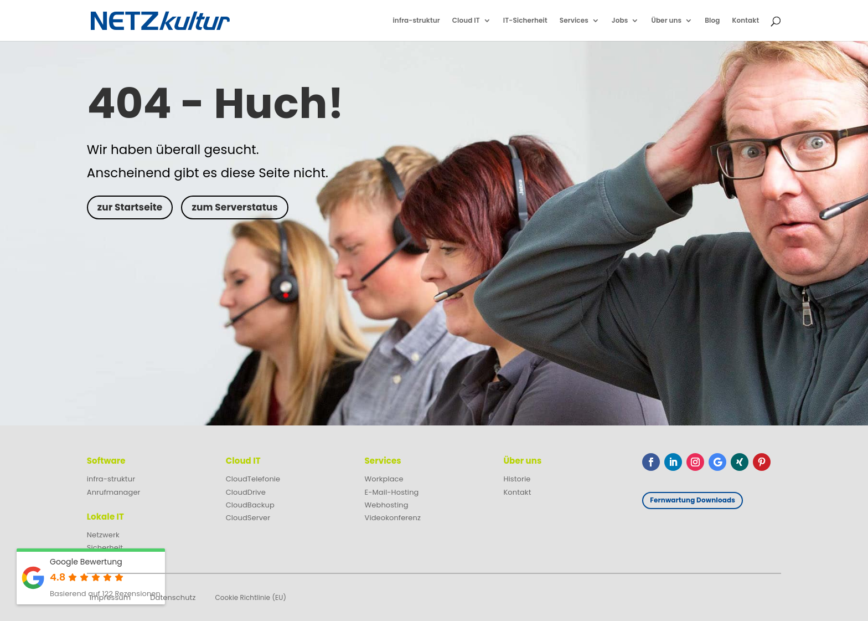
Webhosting (387, 505)
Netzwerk (103, 535)
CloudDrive (246, 492)
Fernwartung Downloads (692, 500)
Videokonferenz (393, 517)
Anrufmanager (114, 492)
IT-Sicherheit (525, 21)
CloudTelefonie (253, 479)
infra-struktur (416, 21)
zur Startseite (130, 207)
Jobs (620, 21)
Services (574, 21)
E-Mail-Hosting (392, 492)
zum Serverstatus (234, 207)
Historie (516, 479)
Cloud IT (466, 21)
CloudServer (248, 517)
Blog (712, 21)
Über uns (666, 21)
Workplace (384, 479)
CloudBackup (250, 505)
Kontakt (745, 21)
